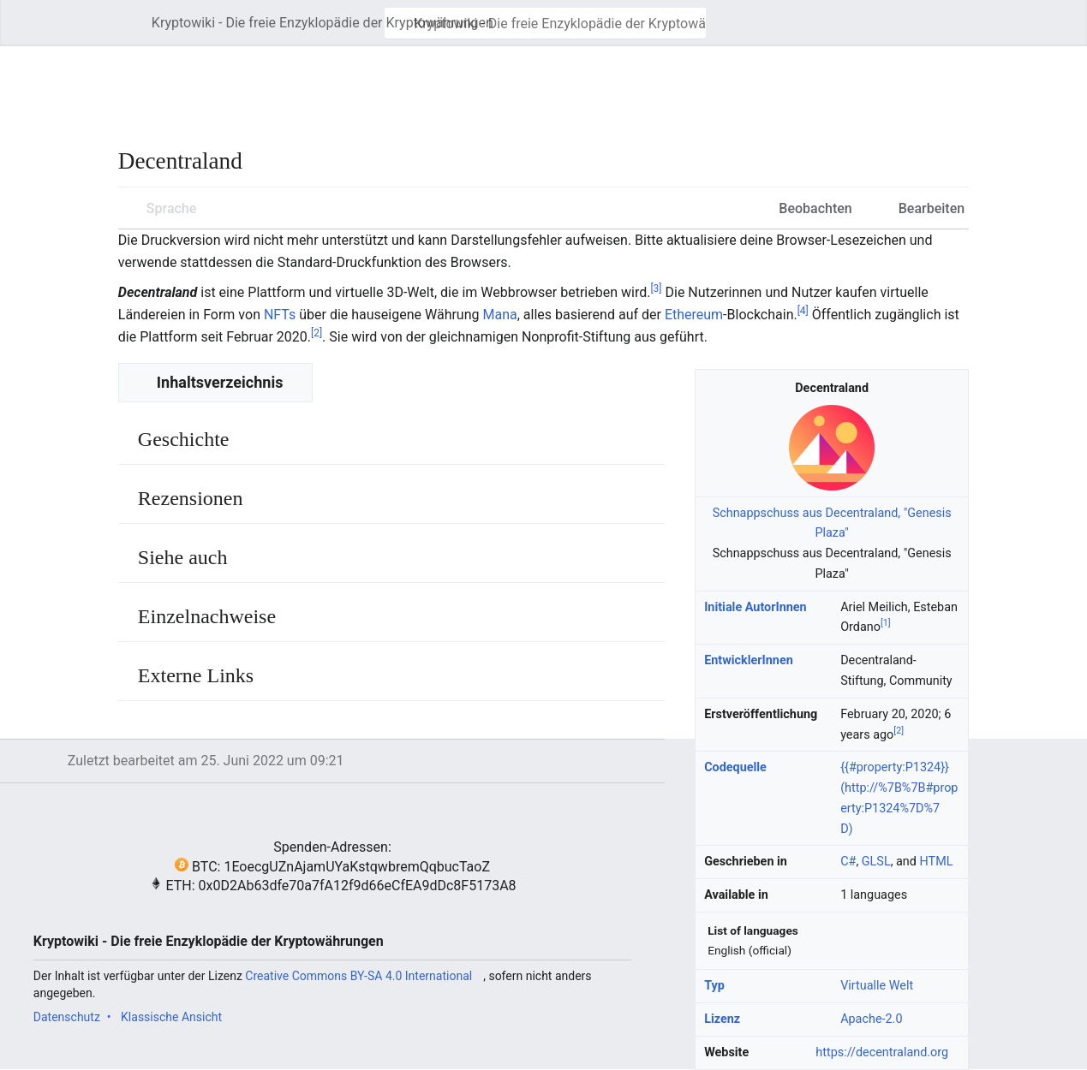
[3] (655, 288)
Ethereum (694, 314)
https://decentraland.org (881, 1052)
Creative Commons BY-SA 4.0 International (358, 976)
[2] (316, 333)
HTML (936, 861)
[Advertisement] (430, 85)
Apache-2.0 (871, 1019)
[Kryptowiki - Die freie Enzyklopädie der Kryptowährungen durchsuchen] (545, 23)
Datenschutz (66, 1017)
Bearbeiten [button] (932, 208)
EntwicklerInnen (748, 660)
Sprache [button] (171, 208)
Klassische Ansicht (171, 1017)
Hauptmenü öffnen (133, 31)
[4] (803, 311)
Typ (714, 985)
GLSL (876, 861)
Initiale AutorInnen (755, 607)
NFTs (280, 314)
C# (848, 861)
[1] (886, 623)
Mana (499, 314)
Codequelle (735, 767)
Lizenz (722, 1019)
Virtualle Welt (876, 985)
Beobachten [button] (815, 208)
